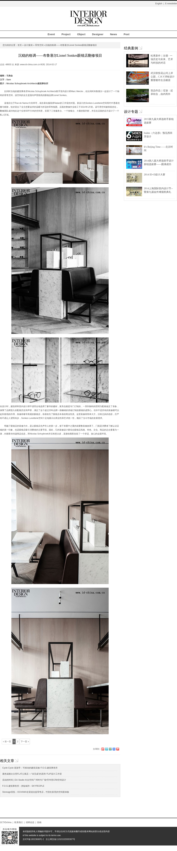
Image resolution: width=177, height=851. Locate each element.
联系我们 (18, 822)
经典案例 (131, 48)
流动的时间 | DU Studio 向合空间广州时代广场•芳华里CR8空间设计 (34, 780)
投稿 (39, 822)
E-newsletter (171, 3)
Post (126, 34)
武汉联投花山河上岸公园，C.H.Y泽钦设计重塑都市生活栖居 (163, 77)
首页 (20, 45)
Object (81, 34)
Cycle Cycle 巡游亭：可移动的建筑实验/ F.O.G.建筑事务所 (30, 768)
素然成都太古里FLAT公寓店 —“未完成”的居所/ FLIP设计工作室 (32, 774)
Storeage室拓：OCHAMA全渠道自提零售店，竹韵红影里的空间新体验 (35, 792)
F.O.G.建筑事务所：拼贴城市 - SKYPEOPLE (23, 786)
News (113, 34)
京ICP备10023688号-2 (33, 839)
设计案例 (28, 45)
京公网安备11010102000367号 (60, 839)
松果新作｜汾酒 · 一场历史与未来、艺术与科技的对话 (162, 59)
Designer (97, 34)
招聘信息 (30, 822)
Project (65, 34)
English (158, 3)
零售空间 (39, 45)
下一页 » (25, 741)
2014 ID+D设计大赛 (154, 174)
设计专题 (131, 112)
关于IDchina (6, 822)
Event (51, 34)
